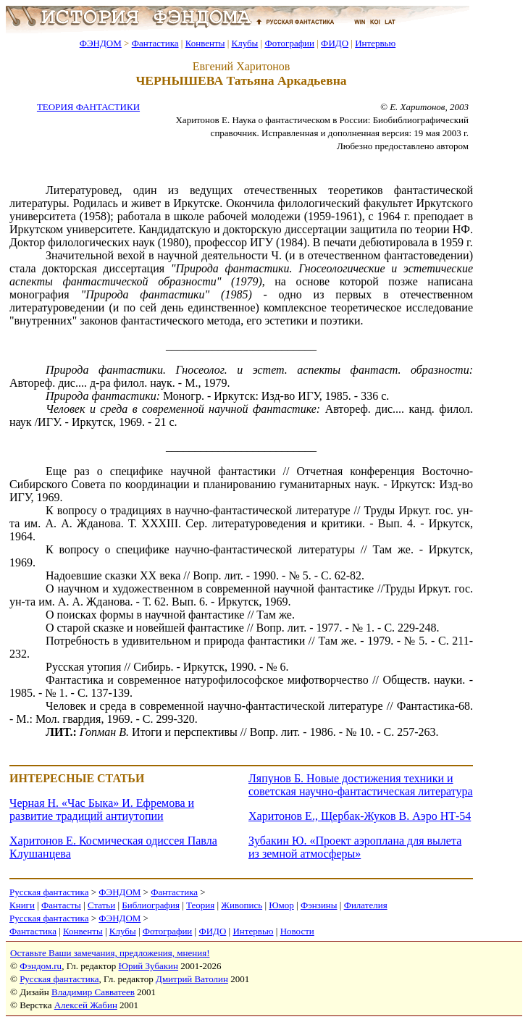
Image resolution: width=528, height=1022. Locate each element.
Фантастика (155, 43)
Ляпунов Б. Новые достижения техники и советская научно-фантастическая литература (360, 784)
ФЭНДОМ (101, 43)
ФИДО (334, 43)
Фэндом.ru (41, 965)
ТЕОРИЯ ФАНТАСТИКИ (88, 106)
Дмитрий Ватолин (192, 978)
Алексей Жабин (85, 1005)
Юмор (281, 905)
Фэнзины (319, 905)
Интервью (375, 43)
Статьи (101, 905)
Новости (297, 931)
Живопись (241, 905)
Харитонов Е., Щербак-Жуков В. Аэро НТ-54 (359, 816)
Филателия (365, 905)
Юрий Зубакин (148, 965)
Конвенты (205, 43)
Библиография (151, 905)
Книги (22, 905)
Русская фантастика (48, 892)
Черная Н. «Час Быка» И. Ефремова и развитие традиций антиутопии (101, 809)
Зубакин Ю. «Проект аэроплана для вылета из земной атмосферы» (354, 847)
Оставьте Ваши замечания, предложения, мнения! (109, 952)
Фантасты (61, 905)
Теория (200, 905)
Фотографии (289, 43)
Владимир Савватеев (93, 992)
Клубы (244, 43)
